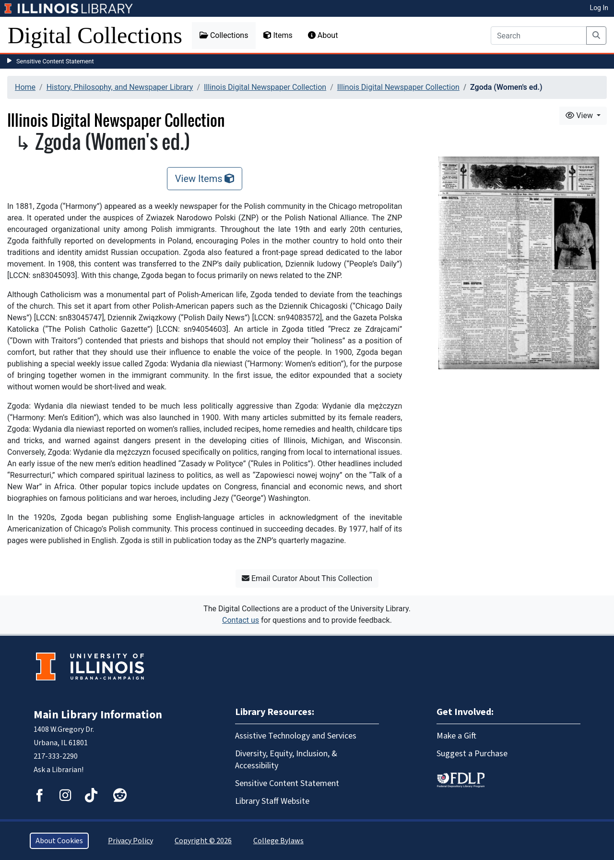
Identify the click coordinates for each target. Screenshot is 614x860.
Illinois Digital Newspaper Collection (265, 87)
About (323, 35)
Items (277, 35)
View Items (205, 178)
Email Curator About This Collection (307, 578)
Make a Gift (456, 736)
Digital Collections (95, 35)
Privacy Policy (130, 841)
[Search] (539, 35)
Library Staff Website (272, 801)
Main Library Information (98, 714)
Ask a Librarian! (58, 769)
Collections (224, 35)
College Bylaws (278, 841)
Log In (599, 8)
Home (25, 87)
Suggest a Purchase (472, 754)
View (580, 115)
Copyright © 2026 (203, 841)
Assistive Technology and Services (295, 736)
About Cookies (59, 841)
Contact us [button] (240, 620)
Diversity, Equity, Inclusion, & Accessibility (286, 760)
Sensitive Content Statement (55, 61)
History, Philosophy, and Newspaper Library (120, 87)
